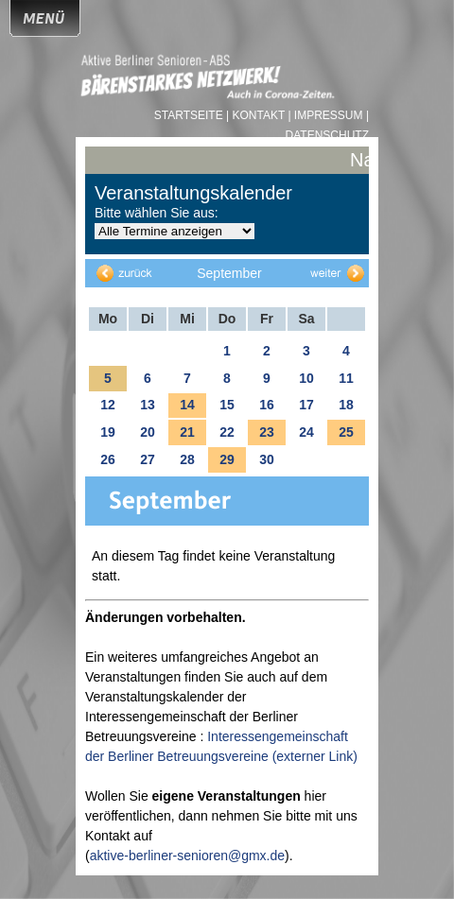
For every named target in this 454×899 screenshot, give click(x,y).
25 (346, 432)
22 (227, 432)
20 (147, 432)
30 (266, 459)
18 (346, 404)
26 (107, 459)
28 (187, 459)
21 (187, 432)
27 (147, 459)
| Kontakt (257, 115)
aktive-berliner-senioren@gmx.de (187, 855)
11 (346, 378)
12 (107, 404)
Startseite (190, 115)
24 (306, 432)
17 (306, 404)
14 (187, 404)
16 (266, 404)
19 (107, 432)
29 (227, 459)
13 (147, 404)
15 (227, 404)
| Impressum (325, 115)
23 (266, 432)
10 (306, 378)
